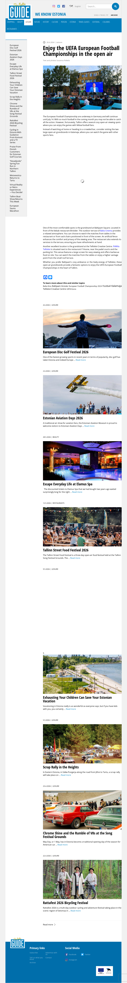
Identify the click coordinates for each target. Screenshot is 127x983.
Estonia (73, 21)
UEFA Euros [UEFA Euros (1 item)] (71, 289)
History (46, 21)
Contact (49, 957)
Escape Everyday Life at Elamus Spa (16, 66)
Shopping (11, 21)
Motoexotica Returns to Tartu (15, 178)
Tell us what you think (36, 958)
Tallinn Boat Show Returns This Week (16, 199)
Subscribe (34, 952)
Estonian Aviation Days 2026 (16, 57)
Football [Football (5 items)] (107, 285)
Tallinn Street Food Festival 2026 (16, 76)
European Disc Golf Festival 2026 (15, 48)
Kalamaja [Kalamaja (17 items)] (116, 286)
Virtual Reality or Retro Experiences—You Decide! (16, 188)
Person (64, 21)
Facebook (72, 954)
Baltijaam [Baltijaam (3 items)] (56, 286)
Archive (114, 15)
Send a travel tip (101, 15)
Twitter (87, 954)
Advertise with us (51, 953)
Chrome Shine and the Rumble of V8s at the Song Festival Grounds (16, 110)
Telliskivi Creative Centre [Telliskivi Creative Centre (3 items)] (54, 289)
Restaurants (12, 28)
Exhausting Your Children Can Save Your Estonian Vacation (16, 87)
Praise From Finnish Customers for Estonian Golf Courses (16, 151)
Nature (37, 21)
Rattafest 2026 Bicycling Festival (16, 123)
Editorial (96, 21)
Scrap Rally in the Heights (16, 98)
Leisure (28, 21)
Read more (48, 924)
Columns (106, 21)
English (78, 6)
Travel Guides (84, 21)
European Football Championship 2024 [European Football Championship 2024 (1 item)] (85, 286)
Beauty (20, 21)
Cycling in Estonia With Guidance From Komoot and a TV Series (16, 136)
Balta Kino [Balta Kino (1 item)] (47, 286)
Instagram (73, 960)
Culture (55, 21)
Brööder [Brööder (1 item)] (64, 286)
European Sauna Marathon (14, 208)
